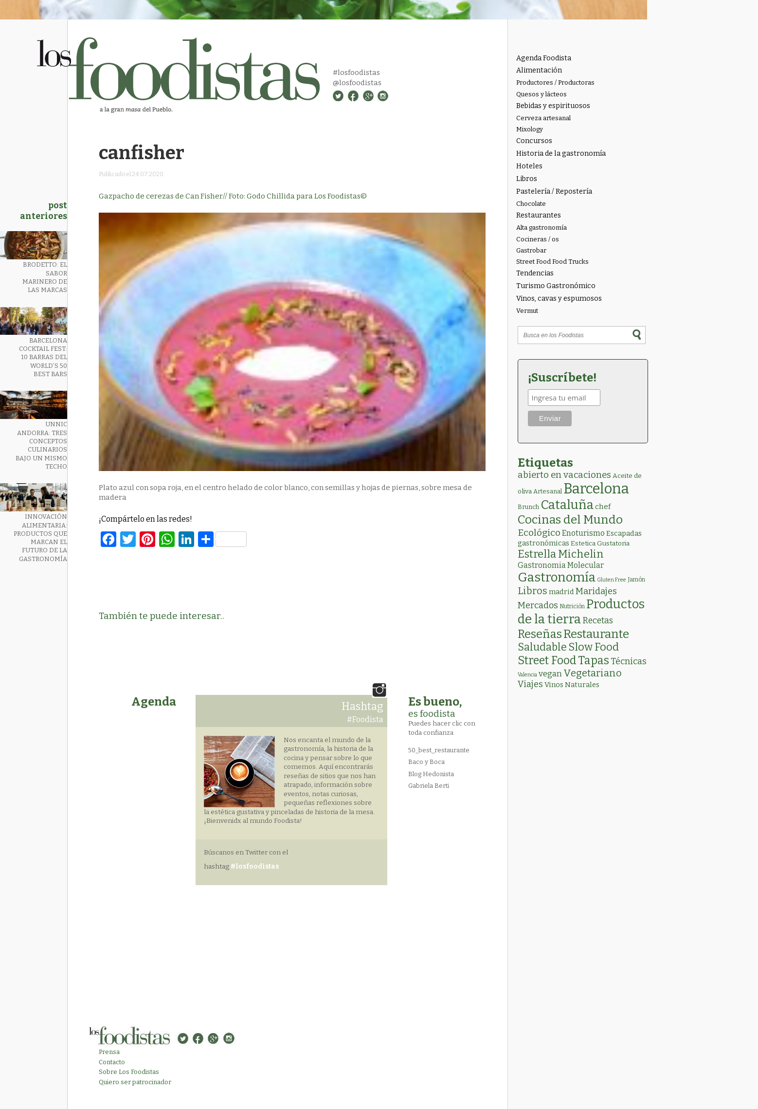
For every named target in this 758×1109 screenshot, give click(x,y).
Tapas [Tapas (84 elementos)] (593, 660)
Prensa (109, 1051)
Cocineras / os (537, 239)
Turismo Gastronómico (556, 286)
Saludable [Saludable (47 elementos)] (542, 647)
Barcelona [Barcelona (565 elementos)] (596, 488)
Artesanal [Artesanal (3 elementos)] (547, 491)
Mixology (529, 129)
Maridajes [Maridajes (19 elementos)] (596, 591)
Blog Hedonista (431, 774)
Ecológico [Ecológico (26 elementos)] (539, 532)
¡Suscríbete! (562, 377)
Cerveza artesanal (543, 118)
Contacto (112, 1062)
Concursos (534, 141)
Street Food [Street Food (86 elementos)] (547, 660)
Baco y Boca (426, 761)
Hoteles (529, 166)
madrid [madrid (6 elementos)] (561, 591)
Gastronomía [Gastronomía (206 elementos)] (557, 577)
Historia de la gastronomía (561, 153)
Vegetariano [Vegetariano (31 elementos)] (592, 673)
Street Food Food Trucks (552, 261)
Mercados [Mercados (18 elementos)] (538, 605)
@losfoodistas (357, 82)
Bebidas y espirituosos (553, 106)
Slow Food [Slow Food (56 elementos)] (593, 647)
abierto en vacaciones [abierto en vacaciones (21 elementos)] (564, 475)
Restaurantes (538, 215)
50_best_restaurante (438, 750)
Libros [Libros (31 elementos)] (532, 591)
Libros (526, 179)
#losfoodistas (356, 72)
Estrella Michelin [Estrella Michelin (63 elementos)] (561, 554)
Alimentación (539, 70)
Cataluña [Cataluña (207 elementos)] (567, 504)
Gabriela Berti (428, 785)
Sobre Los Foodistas (129, 1071)
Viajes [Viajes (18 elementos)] (530, 684)
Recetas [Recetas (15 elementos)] (597, 621)
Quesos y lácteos (541, 94)
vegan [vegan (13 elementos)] (550, 674)
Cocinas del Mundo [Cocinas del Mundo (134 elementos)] (570, 519)
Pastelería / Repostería (554, 191)
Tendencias (535, 273)
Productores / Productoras (555, 82)
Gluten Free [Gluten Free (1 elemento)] (611, 580)
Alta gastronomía (541, 227)
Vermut (527, 310)
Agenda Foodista (543, 58)
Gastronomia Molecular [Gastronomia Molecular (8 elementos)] (561, 565)
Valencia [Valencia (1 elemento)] (527, 675)
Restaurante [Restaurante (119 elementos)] (596, 634)
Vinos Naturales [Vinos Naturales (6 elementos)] (571, 684)
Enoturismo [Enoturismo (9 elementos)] (583, 533)
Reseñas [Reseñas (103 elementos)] (540, 634)
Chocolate (531, 203)
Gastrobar (531, 250)
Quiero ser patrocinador (135, 1082)
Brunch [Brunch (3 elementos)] (528, 506)
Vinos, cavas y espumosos (559, 298)
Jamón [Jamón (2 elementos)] (636, 579)
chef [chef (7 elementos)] (603, 506)
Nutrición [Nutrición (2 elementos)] (572, 606)
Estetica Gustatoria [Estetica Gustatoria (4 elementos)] (600, 543)
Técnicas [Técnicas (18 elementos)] (629, 661)
